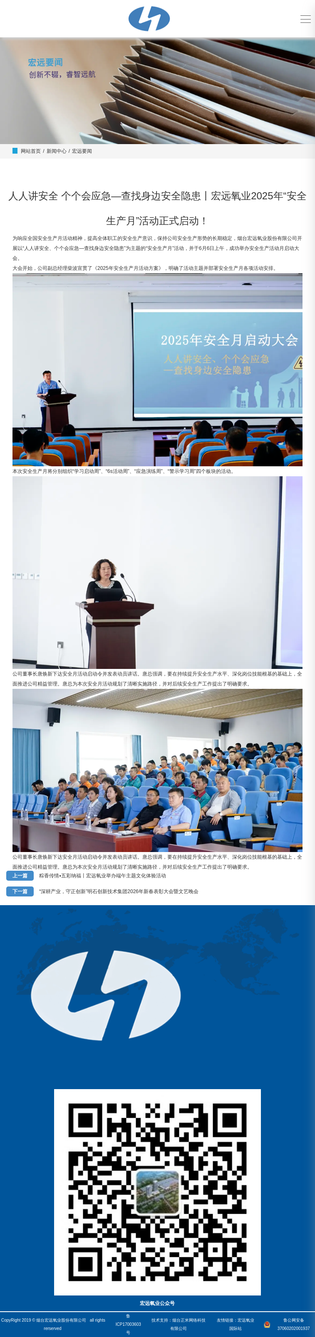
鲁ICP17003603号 (128, 1324)
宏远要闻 (82, 151)
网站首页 (31, 151)
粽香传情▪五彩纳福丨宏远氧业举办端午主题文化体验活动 (102, 876)
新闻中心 (57, 151)
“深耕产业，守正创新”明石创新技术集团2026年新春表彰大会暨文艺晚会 (118, 891)
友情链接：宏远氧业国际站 (235, 1324)
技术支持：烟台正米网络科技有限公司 (178, 1324)
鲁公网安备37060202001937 (294, 1324)
